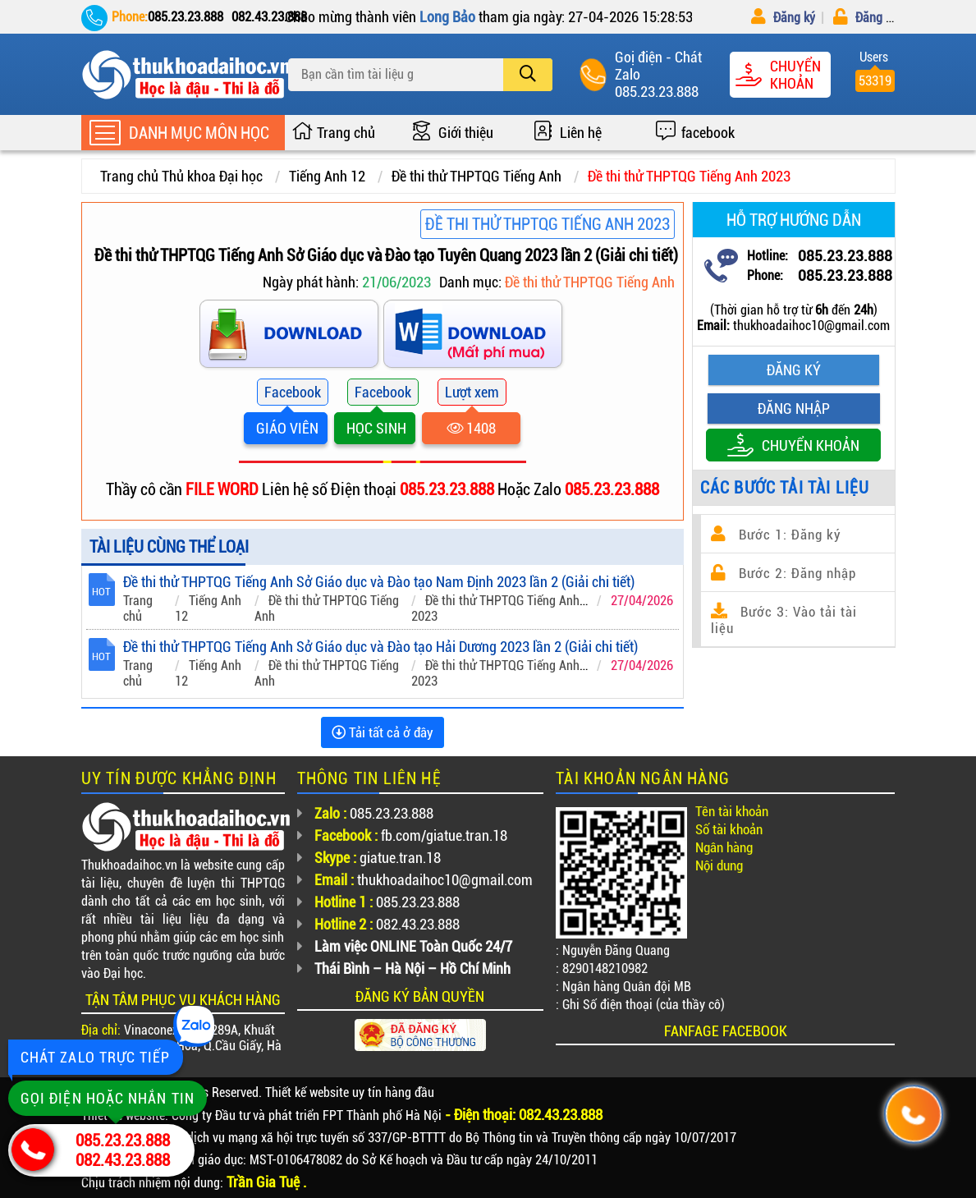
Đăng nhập (872, 17)
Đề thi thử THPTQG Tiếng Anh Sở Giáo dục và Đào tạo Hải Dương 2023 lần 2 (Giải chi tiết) (380, 646)
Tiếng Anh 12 (327, 176)
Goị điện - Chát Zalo (658, 65)
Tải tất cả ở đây (382, 732)
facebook (708, 132)
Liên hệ (581, 132)
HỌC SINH (374, 428)
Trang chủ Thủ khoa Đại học (181, 176)
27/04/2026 (642, 600)
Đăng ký (783, 17)
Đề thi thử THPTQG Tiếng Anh (476, 176)
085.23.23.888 (657, 91)
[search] (527, 74)
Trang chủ (346, 132)
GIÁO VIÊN (285, 428)
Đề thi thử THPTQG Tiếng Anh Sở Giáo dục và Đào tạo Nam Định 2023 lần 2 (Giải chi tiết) (379, 581)
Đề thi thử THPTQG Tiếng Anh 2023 (689, 176)
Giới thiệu (465, 132)
